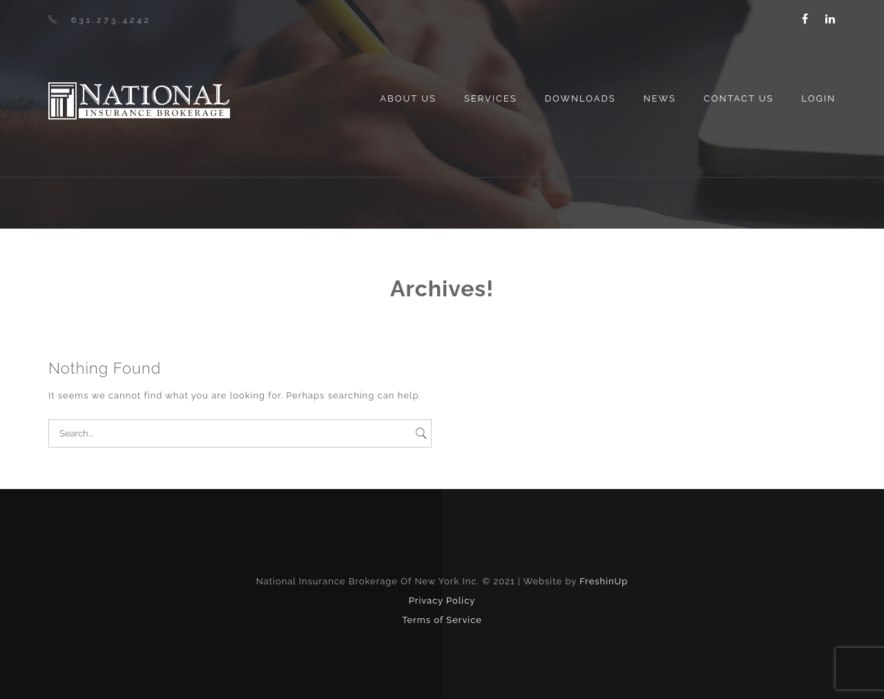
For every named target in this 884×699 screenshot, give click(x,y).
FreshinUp (603, 581)
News (660, 98)
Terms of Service (442, 620)
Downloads (580, 98)
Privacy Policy (442, 600)
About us (408, 98)
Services (490, 98)
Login (818, 98)
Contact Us (739, 98)
